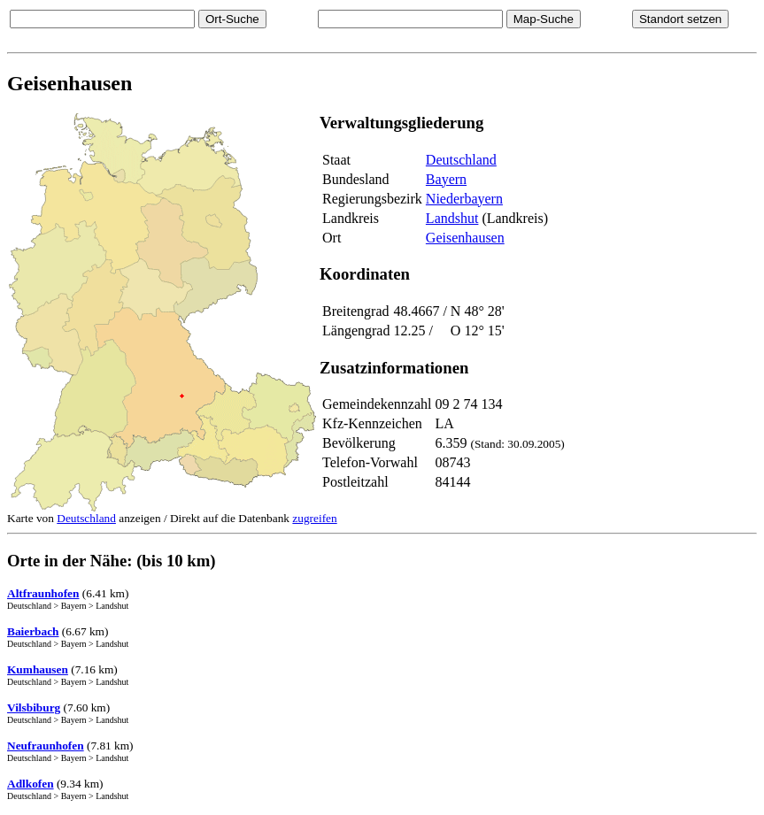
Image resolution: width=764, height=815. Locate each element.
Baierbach (33, 631)
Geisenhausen (465, 237)
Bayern (446, 179)
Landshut (452, 218)
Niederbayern (464, 198)
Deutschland (461, 159)
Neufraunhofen (45, 745)
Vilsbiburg (33, 707)
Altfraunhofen (43, 593)
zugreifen (314, 518)
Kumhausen (37, 669)
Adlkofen (30, 783)
